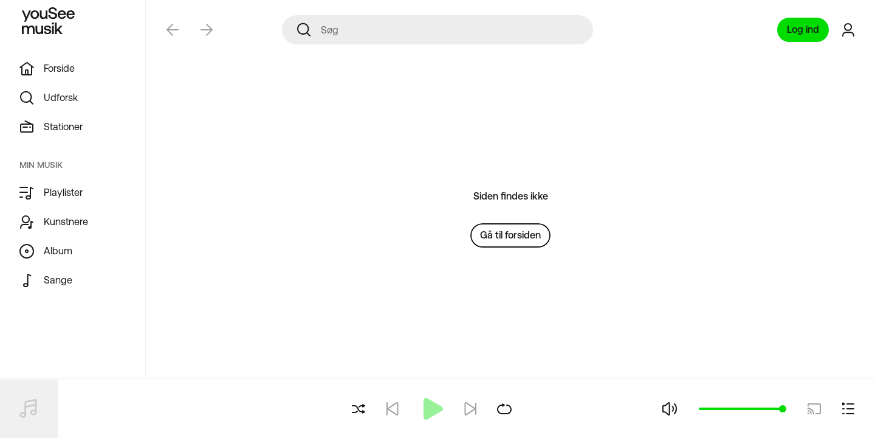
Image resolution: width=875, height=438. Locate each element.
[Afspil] (431, 408)
